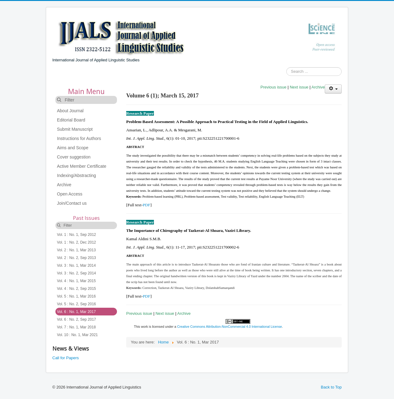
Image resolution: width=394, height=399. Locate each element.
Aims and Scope (72, 147)
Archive (64, 184)
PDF (146, 205)
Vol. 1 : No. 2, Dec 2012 (76, 242)
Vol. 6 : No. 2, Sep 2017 (76, 319)
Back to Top (331, 387)
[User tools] (333, 88)
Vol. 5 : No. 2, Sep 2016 (76, 304)
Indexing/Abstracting (76, 175)
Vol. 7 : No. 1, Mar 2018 (76, 327)
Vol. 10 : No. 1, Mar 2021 (77, 335)
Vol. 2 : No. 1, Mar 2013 (76, 250)
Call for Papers (65, 358)
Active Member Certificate (81, 166)
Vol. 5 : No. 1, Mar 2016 (76, 296)
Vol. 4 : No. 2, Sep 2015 (76, 288)
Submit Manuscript (75, 129)
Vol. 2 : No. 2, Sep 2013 (76, 258)
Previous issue (273, 87)
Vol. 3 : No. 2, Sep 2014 (76, 273)
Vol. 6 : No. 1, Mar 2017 (76, 312)
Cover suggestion (73, 156)
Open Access (69, 193)
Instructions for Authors (79, 138)
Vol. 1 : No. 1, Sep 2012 (76, 234)
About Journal (70, 110)
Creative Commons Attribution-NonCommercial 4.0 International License (229, 326)
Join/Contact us (72, 203)
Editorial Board (71, 119)
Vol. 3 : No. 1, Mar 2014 (76, 265)
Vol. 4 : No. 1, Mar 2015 (76, 281)
